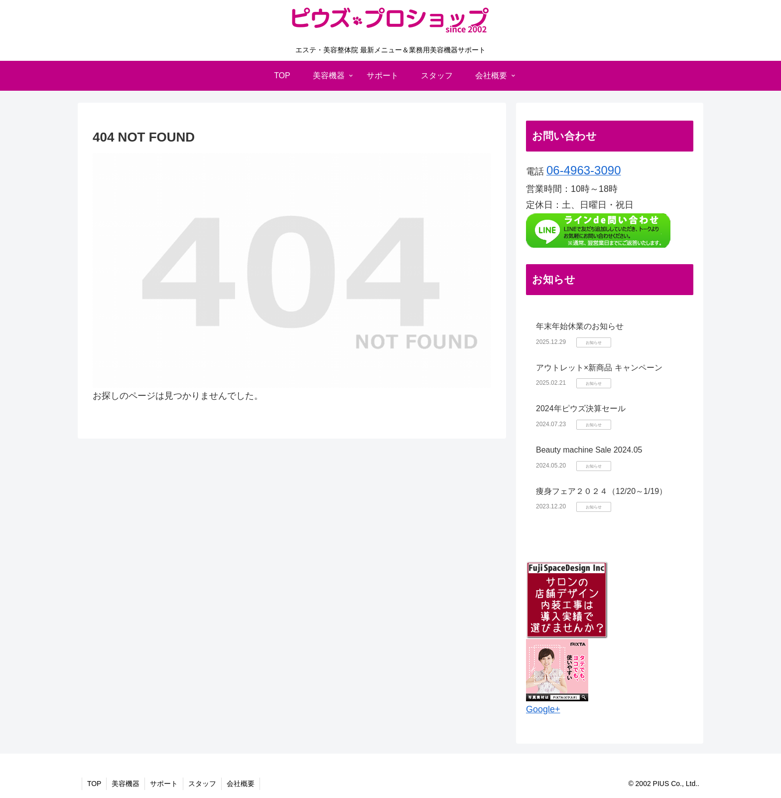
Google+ (543, 709)
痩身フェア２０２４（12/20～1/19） (601, 491)
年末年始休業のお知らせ (580, 326)
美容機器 (126, 784)
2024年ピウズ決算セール (581, 408)
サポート (164, 784)
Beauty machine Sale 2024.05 (589, 450)
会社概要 (241, 784)
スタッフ (203, 784)
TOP (94, 784)
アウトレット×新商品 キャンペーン (599, 367)
